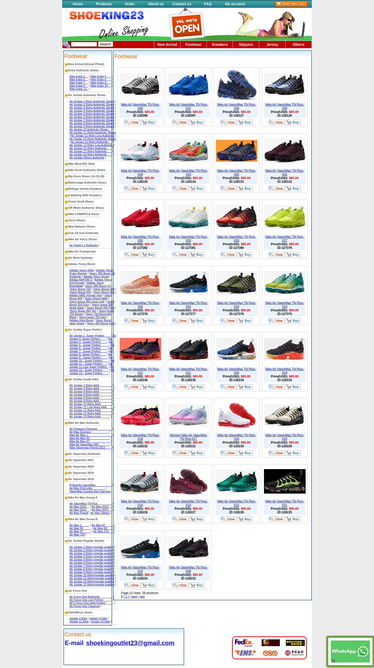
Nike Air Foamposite (82, 251)
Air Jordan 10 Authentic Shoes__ (90, 129)
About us (156, 4)
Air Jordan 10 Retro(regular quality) (91, 575)
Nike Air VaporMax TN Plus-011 (284, 503)
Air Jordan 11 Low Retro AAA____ (91, 407)
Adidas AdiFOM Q (80, 279)
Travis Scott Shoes (81, 201)
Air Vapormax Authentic (84, 453)
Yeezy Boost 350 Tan (82, 310)
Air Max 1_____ (79, 525)
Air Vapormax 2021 (81, 460)
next (134, 596)
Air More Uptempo (80, 257)
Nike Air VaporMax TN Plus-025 (188, 304)
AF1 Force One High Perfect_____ (91, 602)
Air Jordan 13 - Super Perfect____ (91, 371)
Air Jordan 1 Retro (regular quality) (91, 547)
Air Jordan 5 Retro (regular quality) (91, 559)
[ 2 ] (126, 596)
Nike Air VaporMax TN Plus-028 (236, 238)
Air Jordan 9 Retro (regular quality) (91, 572)
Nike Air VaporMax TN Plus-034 (140, 172)
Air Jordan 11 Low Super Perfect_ (91, 365)
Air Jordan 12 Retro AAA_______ (90, 413)
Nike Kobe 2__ (78, 76)
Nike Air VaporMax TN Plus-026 (140, 304)
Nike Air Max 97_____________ (89, 441)
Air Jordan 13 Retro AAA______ (89, 416)
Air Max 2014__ (79, 509)
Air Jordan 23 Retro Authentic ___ (90, 154)
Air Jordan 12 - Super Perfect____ (91, 368)
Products (104, 4)
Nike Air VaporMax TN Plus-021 (188, 371)
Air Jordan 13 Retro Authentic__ (91, 141)
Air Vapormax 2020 (81, 466)
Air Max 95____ (103, 528)
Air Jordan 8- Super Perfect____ (91, 353)
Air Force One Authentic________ (91, 596)
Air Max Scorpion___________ (89, 431)
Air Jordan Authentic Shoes (87, 95)
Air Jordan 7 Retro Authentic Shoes (91, 120)
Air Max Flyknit (78, 512)
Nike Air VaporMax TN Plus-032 (236, 172)
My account (235, 4)
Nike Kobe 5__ (78, 79)
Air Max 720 (77, 534)
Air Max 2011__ (102, 509)
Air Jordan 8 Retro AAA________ (90, 400)
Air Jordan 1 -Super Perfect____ (90, 335)
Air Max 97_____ (80, 531)
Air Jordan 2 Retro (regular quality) (91, 550)
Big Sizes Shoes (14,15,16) (86, 176)
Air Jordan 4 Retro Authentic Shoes (91, 110)
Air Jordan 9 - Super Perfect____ (90, 356)
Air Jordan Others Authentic (87, 157)
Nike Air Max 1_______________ (90, 435)
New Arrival (167, 44)
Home (78, 4)
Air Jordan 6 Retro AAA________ (90, 397)
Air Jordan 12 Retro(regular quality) (91, 581)
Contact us (181, 4)
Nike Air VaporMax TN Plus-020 (236, 371)
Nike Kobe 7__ (78, 82)
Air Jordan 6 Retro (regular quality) (91, 562)
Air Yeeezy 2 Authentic (83, 245)
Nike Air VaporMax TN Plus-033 (188, 172)
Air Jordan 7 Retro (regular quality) (91, 565)
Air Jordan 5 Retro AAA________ (90, 394)
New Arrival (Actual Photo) (86, 64)
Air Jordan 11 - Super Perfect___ (91, 362)
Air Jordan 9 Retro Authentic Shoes (91, 126)
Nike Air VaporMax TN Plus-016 (236, 437)
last (142, 596)
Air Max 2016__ (79, 506)
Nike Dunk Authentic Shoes (86, 170)
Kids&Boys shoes (80, 612)
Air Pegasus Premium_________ (90, 428)
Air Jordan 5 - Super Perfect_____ (91, 343)
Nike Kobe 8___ (101, 82)
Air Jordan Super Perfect (85, 329)
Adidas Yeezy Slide (81, 270)
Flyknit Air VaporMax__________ (90, 485)
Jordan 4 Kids (98, 618)
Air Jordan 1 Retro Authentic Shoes (91, 101)
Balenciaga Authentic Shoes (87, 182)
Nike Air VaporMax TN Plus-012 (236, 503)
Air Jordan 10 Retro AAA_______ (90, 404)
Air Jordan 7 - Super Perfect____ (91, 349)
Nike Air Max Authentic (83, 422)
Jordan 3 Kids (78, 618)
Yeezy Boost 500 (103, 289)
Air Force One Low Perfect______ (91, 599)
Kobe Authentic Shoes (83, 70)
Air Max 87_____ (102, 525)
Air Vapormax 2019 (81, 472)
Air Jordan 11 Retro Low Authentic (92, 135)
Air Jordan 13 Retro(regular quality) (91, 584)
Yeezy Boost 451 (103, 292)
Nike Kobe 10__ (101, 85)
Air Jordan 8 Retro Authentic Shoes (91, 123)
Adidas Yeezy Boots (96, 276)
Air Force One (77, 590)
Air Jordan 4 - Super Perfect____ (90, 340)
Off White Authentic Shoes (86, 207)
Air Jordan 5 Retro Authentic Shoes (91, 113)
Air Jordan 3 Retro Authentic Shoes (91, 107)
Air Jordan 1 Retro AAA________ (90, 385)
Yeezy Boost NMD (96, 298)
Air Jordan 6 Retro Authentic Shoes (91, 116)
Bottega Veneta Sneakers (85, 188)
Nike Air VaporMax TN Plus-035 (284, 106)
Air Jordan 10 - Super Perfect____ (91, 359)
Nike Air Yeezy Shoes (82, 239)
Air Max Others (100, 512)
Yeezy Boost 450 (80, 292)
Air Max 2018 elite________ (87, 488)
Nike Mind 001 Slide (81, 163)
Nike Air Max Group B (83, 519)
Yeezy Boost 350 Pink (100, 307)
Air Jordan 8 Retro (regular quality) (91, 568)
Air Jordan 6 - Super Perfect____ (91, 346)
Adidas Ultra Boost (81, 320)
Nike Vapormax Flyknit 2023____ (90, 447)
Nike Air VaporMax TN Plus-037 (188, 106)
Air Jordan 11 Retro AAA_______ (90, 410)
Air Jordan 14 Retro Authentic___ (90, 148)
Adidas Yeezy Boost (81, 264)
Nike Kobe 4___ (101, 76)
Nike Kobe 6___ (101, 79)
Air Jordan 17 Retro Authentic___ (90, 151)
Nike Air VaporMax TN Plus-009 (188, 569)
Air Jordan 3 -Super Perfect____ (92, 337)
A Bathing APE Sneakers (85, 195)
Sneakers (220, 44)
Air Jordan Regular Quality (86, 540)
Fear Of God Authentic (83, 233)
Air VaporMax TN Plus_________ (90, 503)
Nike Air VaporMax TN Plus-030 (140, 238)
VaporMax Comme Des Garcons (90, 491)
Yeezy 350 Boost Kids (100, 323)
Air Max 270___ (103, 531)
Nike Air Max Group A (82, 497)
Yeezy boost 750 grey (92, 317)
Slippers (246, 44)
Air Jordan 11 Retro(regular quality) (91, 578)
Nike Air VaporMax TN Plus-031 (284, 172)
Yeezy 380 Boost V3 (98, 285)
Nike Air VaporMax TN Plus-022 (140, 371)
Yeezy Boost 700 (80, 289)
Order (130, 4)
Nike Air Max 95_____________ (89, 438)
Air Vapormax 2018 (81, 479)
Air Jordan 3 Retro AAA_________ (91, 388)
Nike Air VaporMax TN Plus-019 (284, 371)
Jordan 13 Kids (100, 621)
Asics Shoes (76, 220)
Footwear (193, 44)
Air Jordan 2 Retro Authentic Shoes (91, 104)
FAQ (208, 4)
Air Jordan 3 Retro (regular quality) (91, 553)
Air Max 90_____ (80, 528)
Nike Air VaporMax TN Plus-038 (140, 106)
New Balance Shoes (81, 226)
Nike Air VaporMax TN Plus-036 (236, 106)
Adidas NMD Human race (85, 295)
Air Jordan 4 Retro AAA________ (90, 391)
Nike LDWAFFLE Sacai (83, 214)
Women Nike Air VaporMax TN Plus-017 (188, 437)
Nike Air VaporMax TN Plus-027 (284, 238)
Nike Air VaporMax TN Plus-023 (284, 304)
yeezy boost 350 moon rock (87, 301)
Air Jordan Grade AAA (83, 379)
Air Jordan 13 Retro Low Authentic (91, 145)
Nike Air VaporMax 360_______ (89, 444)
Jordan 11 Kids (78, 621)
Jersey (272, 44)
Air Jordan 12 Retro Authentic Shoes (92, 138)
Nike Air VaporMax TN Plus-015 (284, 437)
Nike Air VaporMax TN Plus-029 (188, 238)
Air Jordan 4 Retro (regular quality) (91, 556)
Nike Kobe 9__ (78, 85)
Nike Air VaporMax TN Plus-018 (140, 437)
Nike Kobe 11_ (78, 88)
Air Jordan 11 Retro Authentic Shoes (92, 132)
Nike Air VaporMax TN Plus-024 (236, 304)
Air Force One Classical (84, 606)
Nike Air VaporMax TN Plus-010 (140, 569)
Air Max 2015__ (102, 506)
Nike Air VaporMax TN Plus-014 (140, 503)
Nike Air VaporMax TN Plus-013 (188, 503)
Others (298, 44)
